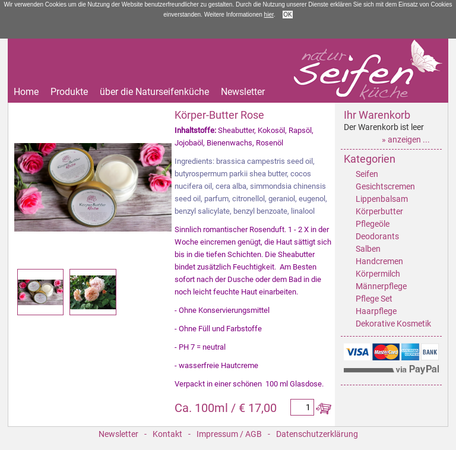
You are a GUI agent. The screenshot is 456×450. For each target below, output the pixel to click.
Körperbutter (379, 211)
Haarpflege (376, 311)
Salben (368, 248)
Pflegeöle (373, 224)
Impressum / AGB (229, 434)
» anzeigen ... (406, 139)
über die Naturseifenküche (154, 92)
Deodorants (377, 236)
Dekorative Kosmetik (393, 323)
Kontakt (167, 434)
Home (26, 92)
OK (287, 14)
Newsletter (243, 92)
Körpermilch (378, 273)
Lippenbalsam (382, 199)
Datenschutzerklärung (317, 434)
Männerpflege (381, 286)
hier (269, 14)
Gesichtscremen (385, 186)
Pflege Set (374, 298)
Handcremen (379, 261)
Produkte (69, 92)
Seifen (367, 174)
